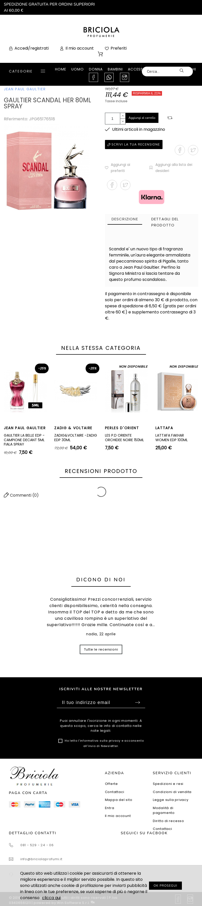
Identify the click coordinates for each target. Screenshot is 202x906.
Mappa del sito (118, 799)
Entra (109, 808)
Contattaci (114, 791)
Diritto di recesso (168, 820)
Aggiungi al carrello (142, 118)
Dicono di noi (101, 579)
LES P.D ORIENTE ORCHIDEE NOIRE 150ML (124, 437)
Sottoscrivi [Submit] (137, 702)
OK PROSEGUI (165, 886)
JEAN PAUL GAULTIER (25, 89)
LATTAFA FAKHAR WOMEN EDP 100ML (171, 437)
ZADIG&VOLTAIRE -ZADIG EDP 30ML (75, 437)
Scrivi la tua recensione (133, 144)
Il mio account (118, 815)
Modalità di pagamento (164, 810)
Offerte (111, 783)
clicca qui (51, 898)
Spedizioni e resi (168, 783)
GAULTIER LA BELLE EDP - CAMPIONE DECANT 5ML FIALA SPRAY (24, 440)
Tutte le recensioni (101, 649)
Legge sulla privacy (170, 799)
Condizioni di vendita (172, 791)
